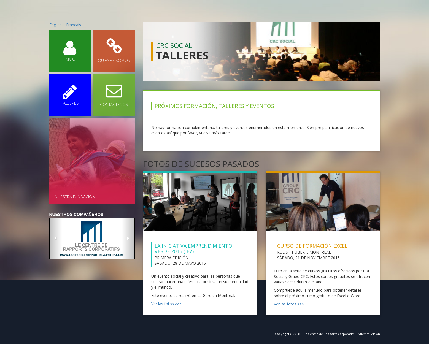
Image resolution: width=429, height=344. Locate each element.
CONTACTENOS (114, 94)
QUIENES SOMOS (114, 50)
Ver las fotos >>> (166, 303)
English (55, 24)
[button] (55, 238)
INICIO (70, 51)
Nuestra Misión (369, 334)
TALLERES (70, 95)
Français (73, 24)
